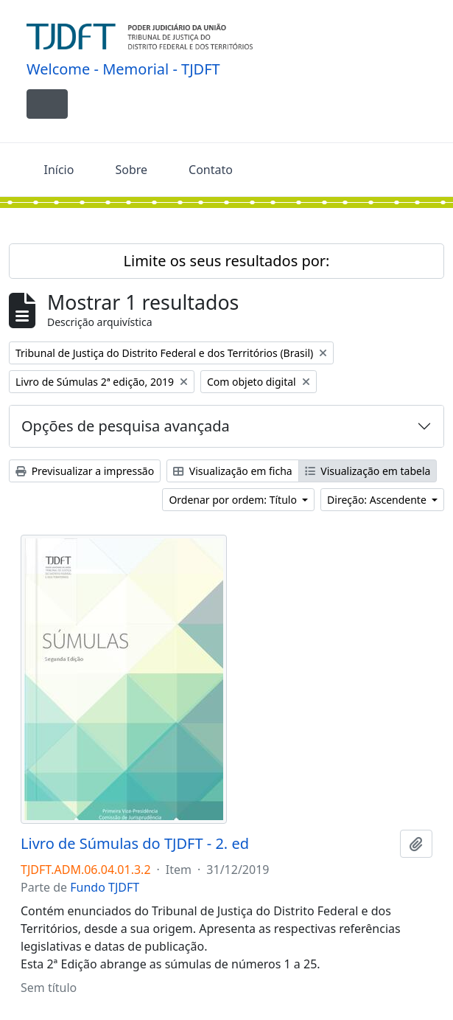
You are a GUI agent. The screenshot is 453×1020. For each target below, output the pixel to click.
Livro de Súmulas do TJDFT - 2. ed (135, 844)
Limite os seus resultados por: (227, 261)
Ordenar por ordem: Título (234, 500)
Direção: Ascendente (378, 500)
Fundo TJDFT (104, 887)
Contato (211, 170)
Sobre (131, 170)
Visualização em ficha (232, 471)
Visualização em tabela (368, 471)
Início (59, 170)
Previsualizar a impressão (84, 471)
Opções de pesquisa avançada (125, 426)
